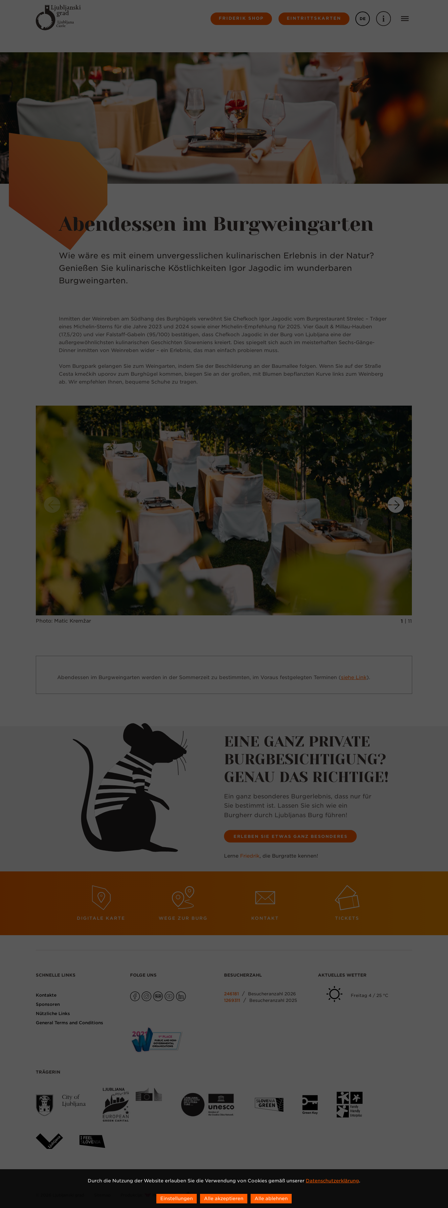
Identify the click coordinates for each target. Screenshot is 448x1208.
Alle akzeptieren (223, 1198)
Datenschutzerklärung (332, 1180)
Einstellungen (176, 1198)
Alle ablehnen (271, 1198)
